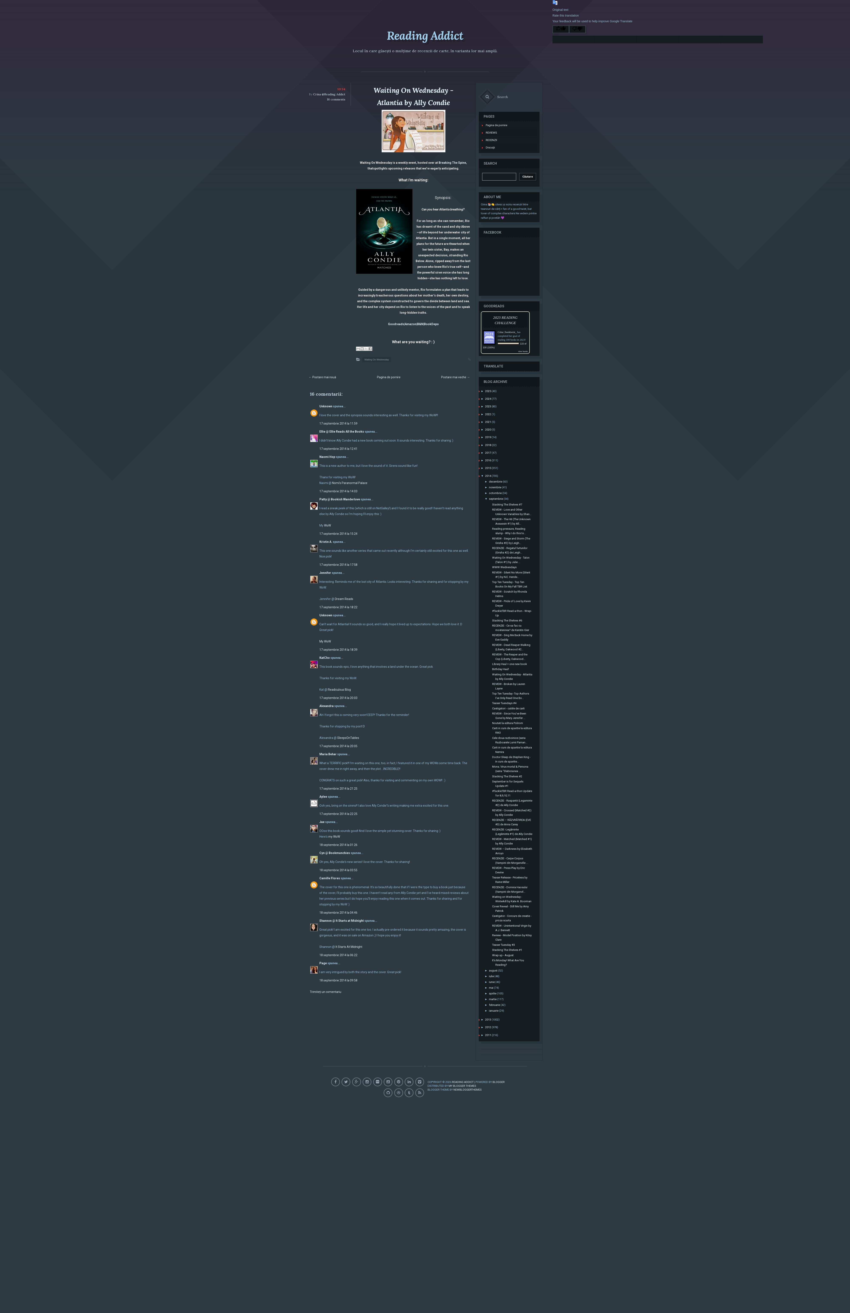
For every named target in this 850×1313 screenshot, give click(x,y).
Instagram (373, 1069)
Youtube (396, 1069)
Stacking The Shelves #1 (510, 941)
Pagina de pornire (389, 377)
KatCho (324, 657)
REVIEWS (494, 123)
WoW (327, 525)
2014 (491, 467)
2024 (491, 389)
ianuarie (496, 1001)
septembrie (499, 489)
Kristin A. (325, 542)
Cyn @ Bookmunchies (334, 853)
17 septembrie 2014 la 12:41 (338, 448)
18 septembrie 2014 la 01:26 (338, 845)
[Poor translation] (577, 29)
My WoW (325, 641)
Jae (321, 822)
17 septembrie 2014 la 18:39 (338, 649)
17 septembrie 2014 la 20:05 (338, 746)
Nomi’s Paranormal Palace (349, 483)
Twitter (350, 1069)
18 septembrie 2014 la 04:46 (338, 912)
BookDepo (431, 324)
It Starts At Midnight (349, 947)
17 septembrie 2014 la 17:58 (338, 564)
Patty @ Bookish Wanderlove (339, 499)
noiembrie (498, 478)
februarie (497, 996)
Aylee (323, 796)
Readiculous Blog (339, 689)
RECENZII (494, 131)
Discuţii (492, 138)
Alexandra (326, 706)
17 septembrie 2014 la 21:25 (338, 788)
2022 (491, 405)
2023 (491, 397)
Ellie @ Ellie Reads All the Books (341, 431)
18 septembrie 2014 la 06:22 (338, 955)
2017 (491, 443)
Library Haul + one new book (512, 655)
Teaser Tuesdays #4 (507, 694)
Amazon (410, 324)
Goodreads (396, 324)
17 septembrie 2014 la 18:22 (338, 607)
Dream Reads (344, 599)
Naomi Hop (327, 457)
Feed (419, 1080)
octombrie (498, 484)
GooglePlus (362, 1069)
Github (385, 1080)
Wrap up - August (505, 946)
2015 (491, 459)
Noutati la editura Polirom (510, 714)
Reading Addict (425, 34)
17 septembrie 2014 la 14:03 (338, 491)
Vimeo (373, 1080)
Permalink (465, 359)
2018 (491, 436)
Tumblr (408, 1080)
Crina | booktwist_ (509, 323)
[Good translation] (560, 29)
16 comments (336, 99)
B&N (420, 324)
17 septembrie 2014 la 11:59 (338, 423)
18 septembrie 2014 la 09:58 (338, 980)
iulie (494, 967)
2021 (491, 413)
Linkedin (419, 1069)
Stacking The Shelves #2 (510, 767)
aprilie (495, 984)
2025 (491, 382)
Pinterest (408, 1069)
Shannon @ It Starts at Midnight (341, 920)
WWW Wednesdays (507, 558)
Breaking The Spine (452, 162)
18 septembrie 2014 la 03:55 (338, 870)
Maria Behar (328, 754)
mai (494, 978)
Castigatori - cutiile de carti (511, 699)
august (496, 961)
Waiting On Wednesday (376, 359)
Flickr (385, 1069)
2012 (491, 1018)
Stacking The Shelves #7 (510, 495)
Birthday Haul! (503, 660)
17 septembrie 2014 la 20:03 (338, 698)
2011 (491, 1026)
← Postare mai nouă (322, 377)
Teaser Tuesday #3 (506, 935)
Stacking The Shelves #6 (510, 611)
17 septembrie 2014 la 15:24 (338, 533)
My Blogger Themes (462, 1074)
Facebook (339, 1069)
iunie (494, 973)
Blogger (499, 1070)
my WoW (334, 836)
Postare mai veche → (455, 377)
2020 (491, 420)
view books (525, 342)
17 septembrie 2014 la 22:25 (338, 814)
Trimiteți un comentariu (325, 992)
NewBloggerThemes (467, 1078)
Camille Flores (329, 878)
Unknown (325, 406)
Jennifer (325, 573)
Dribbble (396, 1080)
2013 (491, 1010)
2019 (491, 428)
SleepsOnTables (348, 738)
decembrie (498, 472)
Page (323, 963)
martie (495, 990)
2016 (491, 451)
